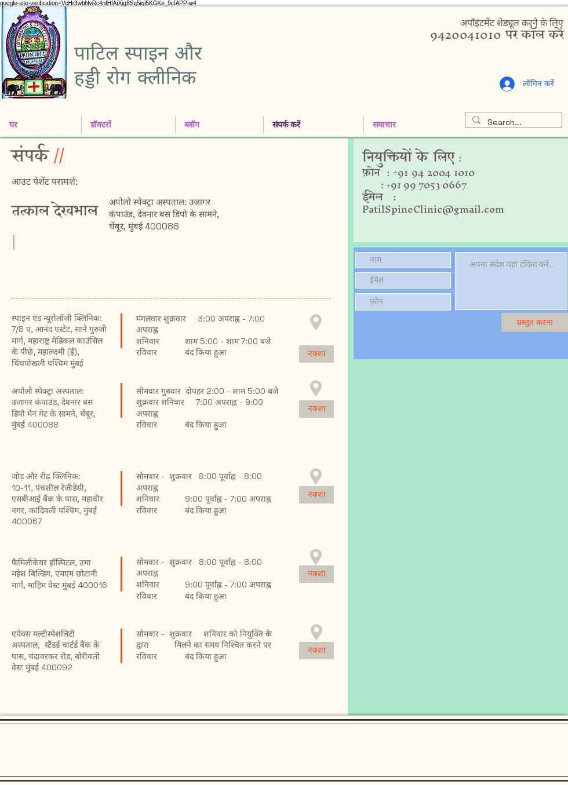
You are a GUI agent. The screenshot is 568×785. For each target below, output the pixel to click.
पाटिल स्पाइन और (138, 52)
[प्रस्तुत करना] (534, 322)
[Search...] (512, 122)
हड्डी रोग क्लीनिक (135, 77)
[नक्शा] (316, 354)
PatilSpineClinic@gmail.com (433, 209)
